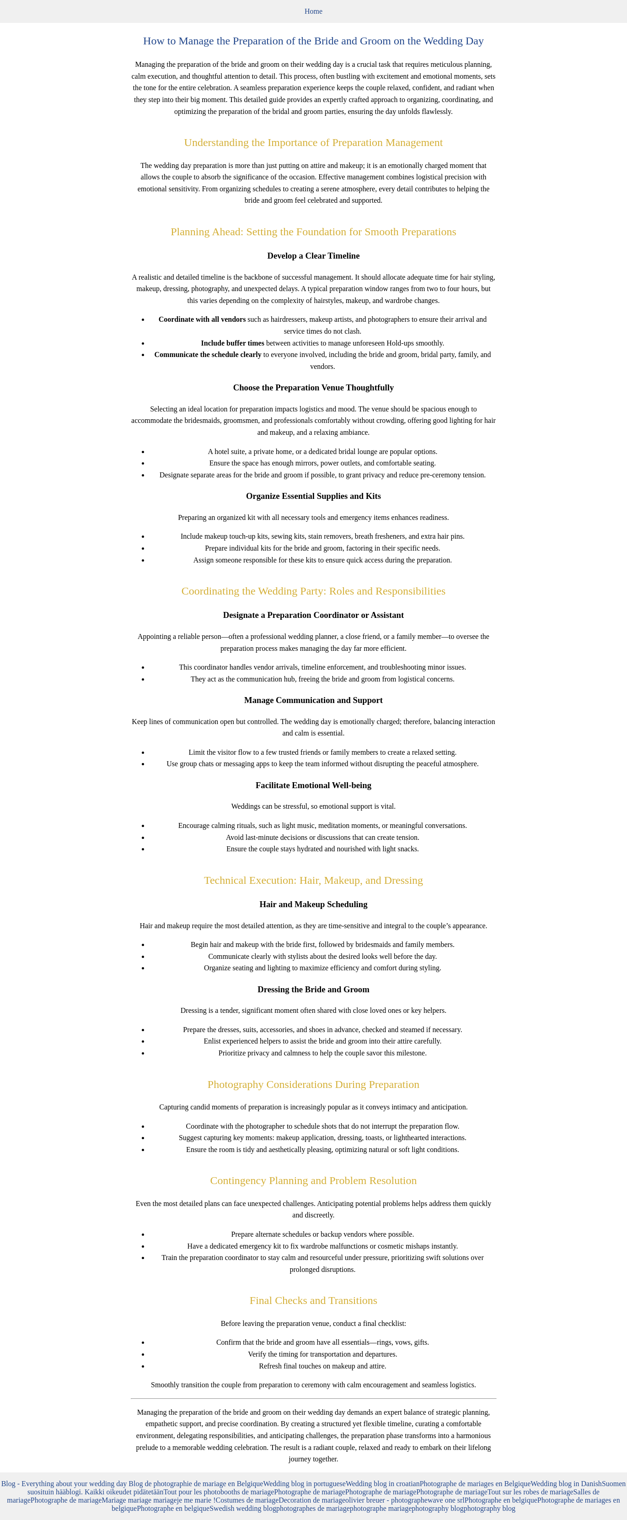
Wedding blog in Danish (566, 1484)
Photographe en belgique (501, 1500)
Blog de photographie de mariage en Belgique (196, 1484)
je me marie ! (196, 1500)
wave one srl (446, 1500)
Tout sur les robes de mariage (530, 1492)
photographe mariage (381, 1508)
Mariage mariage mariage (139, 1500)
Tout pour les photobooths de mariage (218, 1492)
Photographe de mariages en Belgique (475, 1484)
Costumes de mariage (247, 1500)
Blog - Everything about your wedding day (65, 1484)
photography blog (437, 1508)
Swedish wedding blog (242, 1508)
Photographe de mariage (309, 1492)
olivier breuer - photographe (386, 1500)
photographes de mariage (313, 1508)
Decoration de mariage (312, 1500)
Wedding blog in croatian (383, 1484)
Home (313, 11)
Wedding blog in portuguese (304, 1484)
